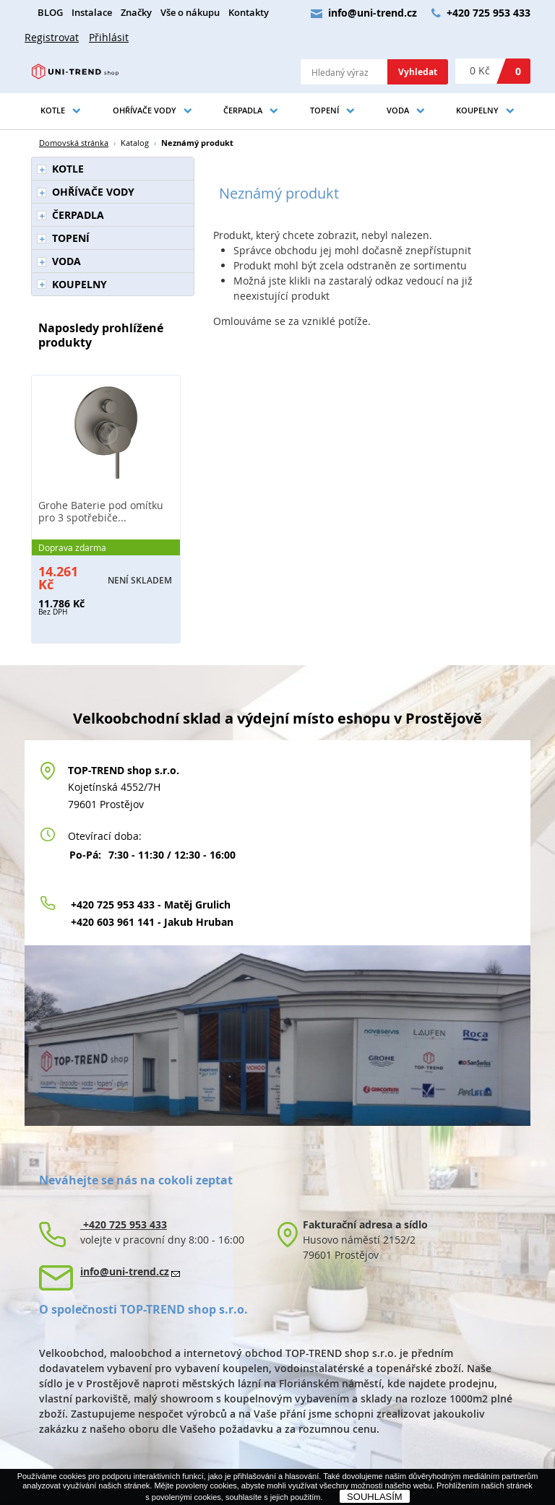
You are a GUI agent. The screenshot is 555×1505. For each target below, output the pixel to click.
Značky (136, 12)
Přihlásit (109, 37)
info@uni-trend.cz (372, 12)
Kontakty (248, 12)
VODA (398, 110)
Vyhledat (417, 72)
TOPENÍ (324, 110)
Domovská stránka (73, 142)
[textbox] (344, 71)
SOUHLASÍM (375, 1496)
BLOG (50, 12)
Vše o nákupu (190, 12)
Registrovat (52, 37)
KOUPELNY (477, 110)
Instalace (92, 12)
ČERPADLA (242, 110)
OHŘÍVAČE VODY (144, 110)
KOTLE (52, 110)
